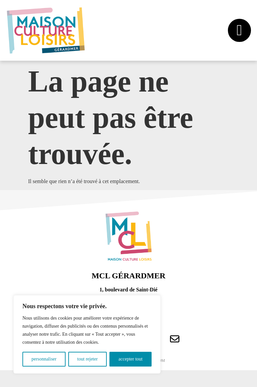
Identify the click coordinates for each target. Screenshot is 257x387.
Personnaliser (44, 359)
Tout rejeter (87, 359)
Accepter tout (130, 359)
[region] (87, 334)
